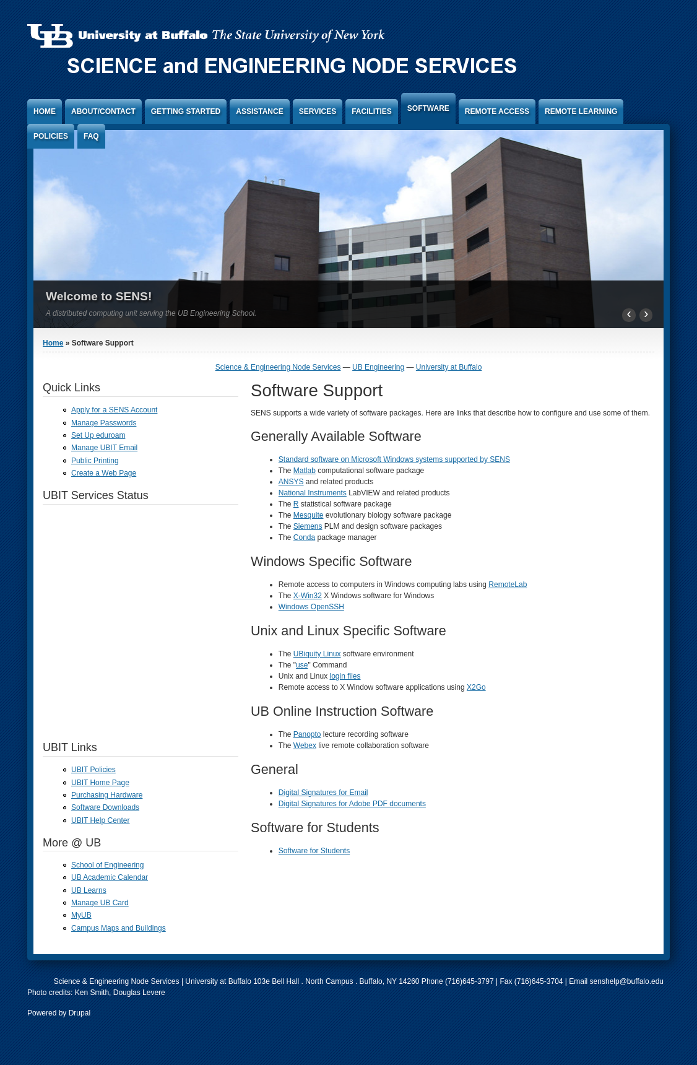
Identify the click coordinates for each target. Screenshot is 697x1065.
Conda (304, 537)
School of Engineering (107, 865)
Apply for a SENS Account (114, 410)
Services (317, 111)
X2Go (476, 687)
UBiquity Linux (317, 654)
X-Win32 (307, 595)
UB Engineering (378, 367)
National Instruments (313, 493)
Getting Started (185, 111)
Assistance (259, 111)
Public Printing (95, 460)
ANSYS (291, 481)
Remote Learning (581, 111)
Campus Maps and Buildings (118, 928)
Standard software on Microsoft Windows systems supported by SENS (394, 459)
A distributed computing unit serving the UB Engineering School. (151, 313)
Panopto (307, 734)
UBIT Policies (93, 769)
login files (345, 676)
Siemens (308, 526)
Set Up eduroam (98, 435)
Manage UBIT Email (104, 447)
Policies (50, 136)
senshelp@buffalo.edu (627, 981)
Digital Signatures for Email (323, 792)
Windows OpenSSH (311, 606)
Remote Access (497, 111)
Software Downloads (105, 807)
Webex (304, 745)
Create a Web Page (103, 473)
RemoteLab (507, 584)
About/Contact (103, 111)
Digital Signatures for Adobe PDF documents (352, 803)
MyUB (81, 915)
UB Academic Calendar (109, 877)
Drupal (79, 1013)
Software (428, 108)
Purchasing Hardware (106, 795)
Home (44, 111)
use (302, 665)
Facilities (372, 111)
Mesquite (308, 515)
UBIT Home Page (100, 782)
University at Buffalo (449, 367)
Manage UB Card (100, 902)
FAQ (91, 136)
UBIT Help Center (100, 820)
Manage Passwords (103, 423)
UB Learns (88, 890)
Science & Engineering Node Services (278, 367)
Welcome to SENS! (99, 296)
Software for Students (314, 850)
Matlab (304, 470)
